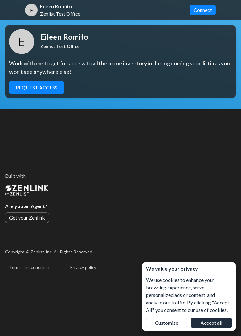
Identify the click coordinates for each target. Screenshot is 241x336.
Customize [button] (166, 323)
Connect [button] (203, 10)
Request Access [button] (36, 87)
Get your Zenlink (27, 218)
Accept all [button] (211, 323)
